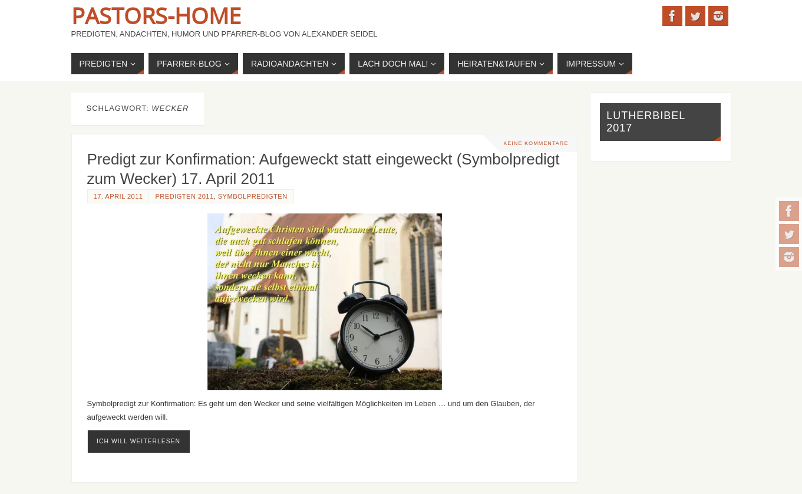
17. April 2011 (118, 196)
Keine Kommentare (535, 143)
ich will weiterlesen (138, 441)
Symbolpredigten (253, 196)
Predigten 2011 (184, 196)
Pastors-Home (156, 15)
